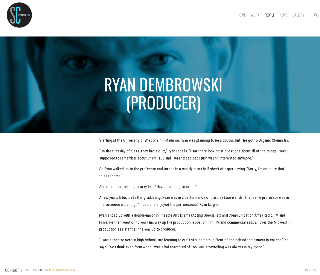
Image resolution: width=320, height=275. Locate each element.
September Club (19, 15)
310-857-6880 (32, 270)
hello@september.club (60, 270)
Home (242, 15)
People (269, 15)
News (284, 15)
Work (255, 15)
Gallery (299, 15)
